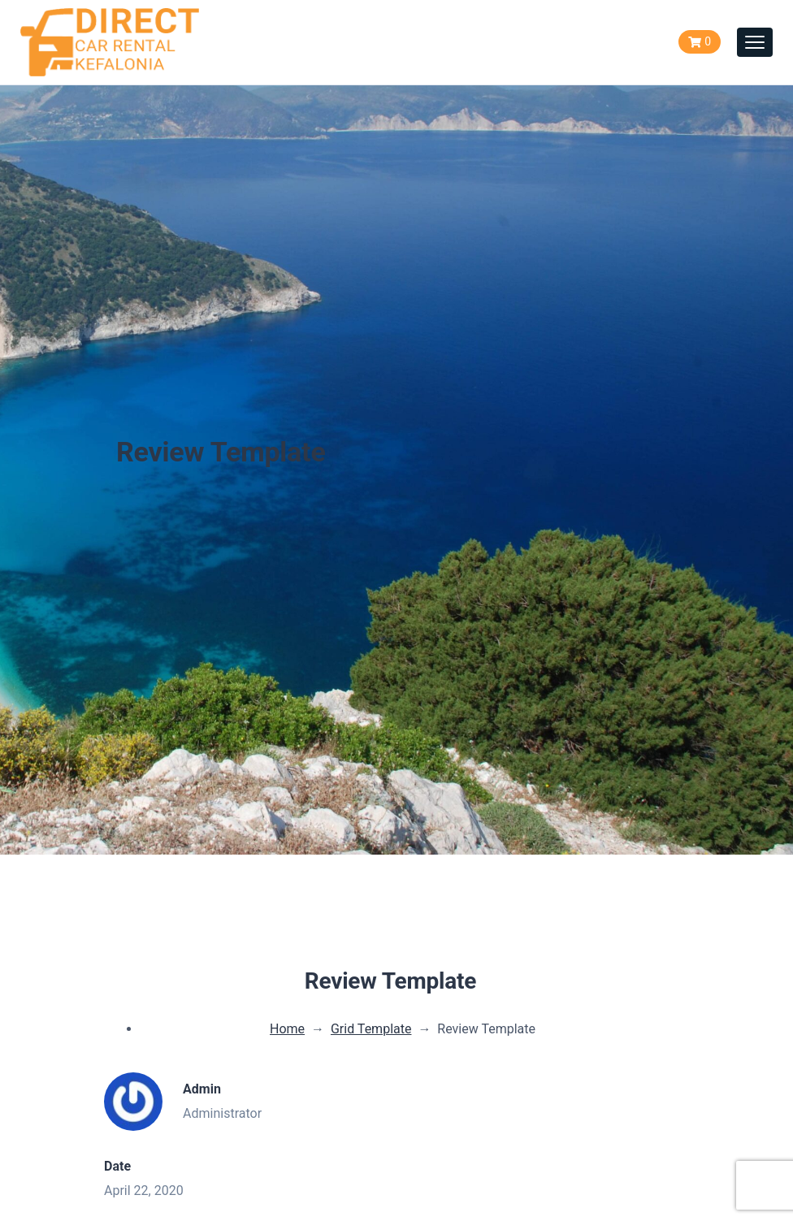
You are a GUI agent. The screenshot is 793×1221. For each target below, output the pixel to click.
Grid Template (371, 1029)
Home (287, 1029)
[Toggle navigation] (755, 42)
